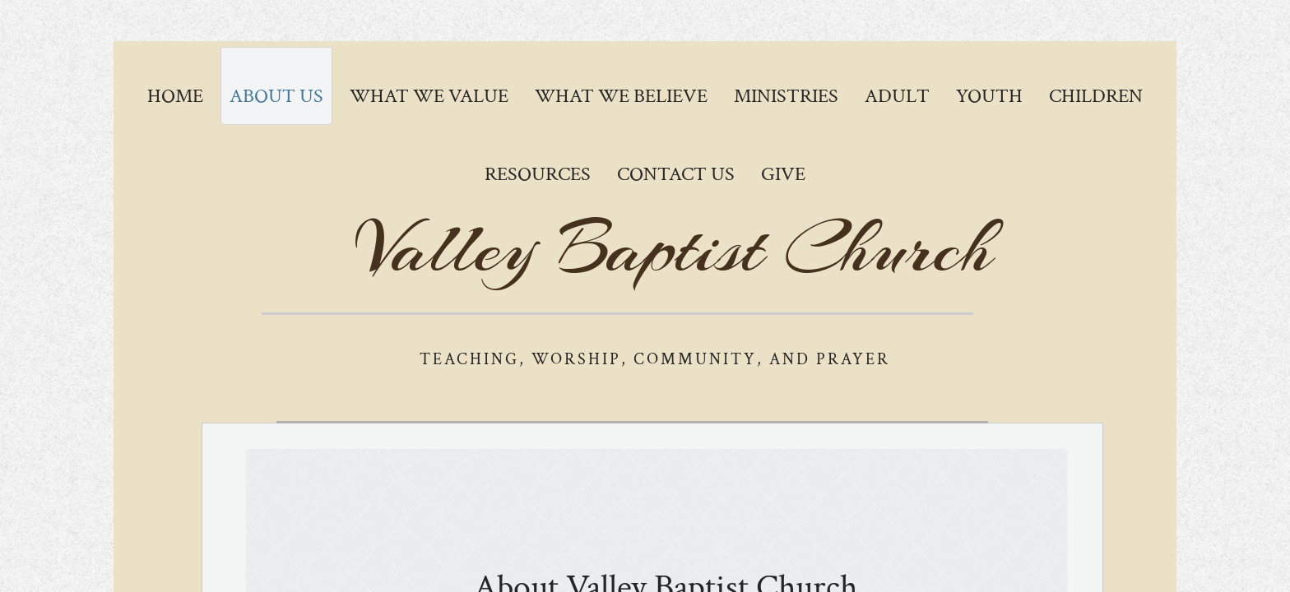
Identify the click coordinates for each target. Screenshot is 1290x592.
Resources (538, 174)
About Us (276, 96)
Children (1096, 96)
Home (175, 96)
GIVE (783, 174)
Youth (989, 96)
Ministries (786, 96)
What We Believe (621, 96)
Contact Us (676, 174)
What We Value (429, 96)
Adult (897, 96)
